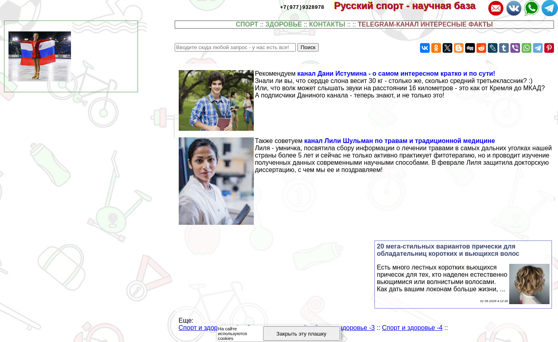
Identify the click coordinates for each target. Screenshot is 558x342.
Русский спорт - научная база (410, 5)
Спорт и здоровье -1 (209, 327)
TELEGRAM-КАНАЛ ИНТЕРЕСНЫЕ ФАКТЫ (425, 24)
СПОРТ (247, 24)
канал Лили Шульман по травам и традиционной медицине (399, 140)
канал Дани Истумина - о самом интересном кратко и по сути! (396, 73)
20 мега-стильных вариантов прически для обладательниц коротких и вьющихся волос (448, 250)
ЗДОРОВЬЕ (283, 24)
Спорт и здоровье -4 (412, 327)
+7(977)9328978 (302, 6)
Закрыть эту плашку (301, 334)
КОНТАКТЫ (327, 24)
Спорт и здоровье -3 (344, 327)
